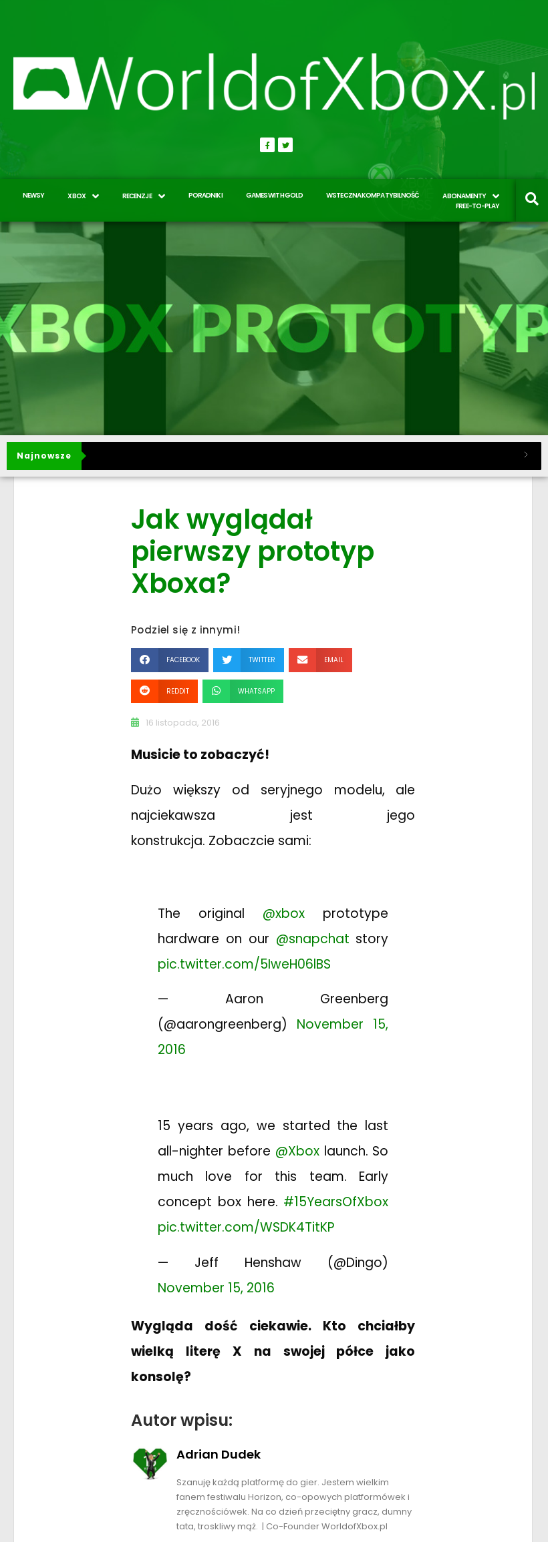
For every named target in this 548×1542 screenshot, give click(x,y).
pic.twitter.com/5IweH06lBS (244, 964)
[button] (170, 660)
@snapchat (313, 939)
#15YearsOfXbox (335, 1202)
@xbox (284, 914)
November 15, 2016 (216, 1288)
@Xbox (297, 1151)
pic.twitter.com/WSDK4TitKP (246, 1227)
